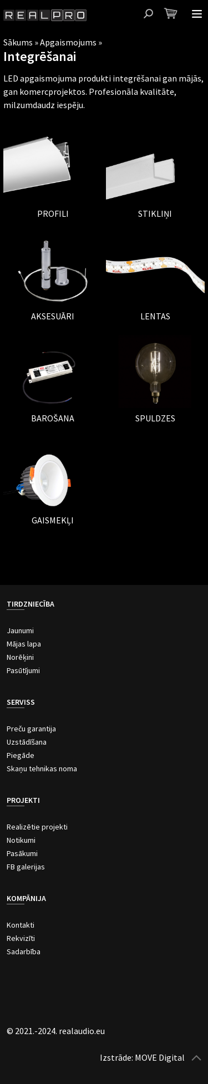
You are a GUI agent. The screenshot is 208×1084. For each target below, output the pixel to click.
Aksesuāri (52, 316)
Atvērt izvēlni (197, 14)
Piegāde (20, 755)
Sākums (18, 42)
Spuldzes (155, 418)
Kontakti (20, 925)
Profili (53, 213)
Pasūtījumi (23, 670)
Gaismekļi (53, 520)
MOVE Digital (160, 1057)
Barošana (52, 418)
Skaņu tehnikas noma (42, 768)
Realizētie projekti (37, 827)
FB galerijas (26, 867)
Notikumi (21, 840)
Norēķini (20, 657)
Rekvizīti (21, 938)
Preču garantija (31, 729)
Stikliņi (155, 213)
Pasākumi (22, 853)
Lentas (155, 316)
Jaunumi (20, 630)
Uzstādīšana (27, 742)
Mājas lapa (24, 644)
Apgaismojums (68, 42)
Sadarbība (23, 951)
